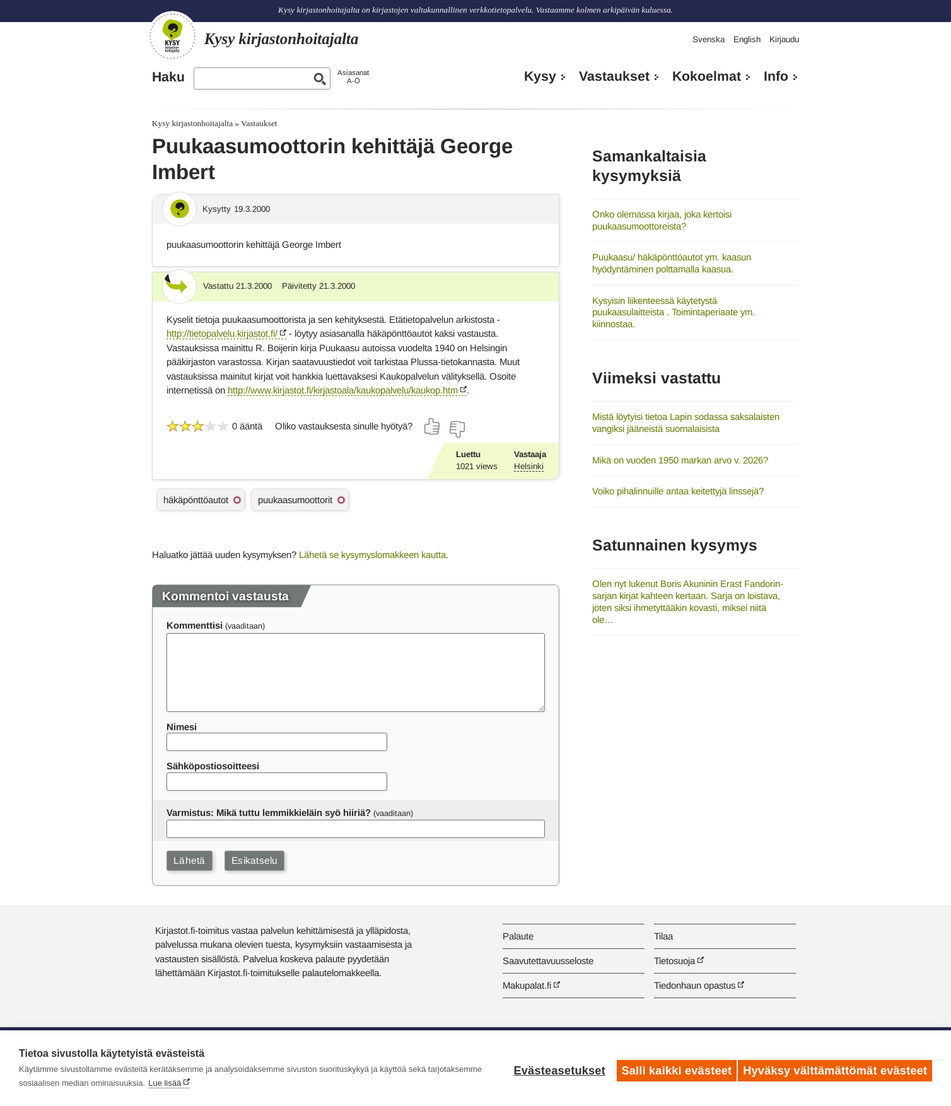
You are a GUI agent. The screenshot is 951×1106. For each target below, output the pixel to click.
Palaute (518, 936)
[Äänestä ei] (456, 429)
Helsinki (529, 466)
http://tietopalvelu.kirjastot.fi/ (221, 333)
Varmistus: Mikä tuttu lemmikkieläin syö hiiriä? (268, 812)
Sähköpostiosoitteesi (212, 765)
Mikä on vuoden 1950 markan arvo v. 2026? (680, 460)
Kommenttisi (194, 625)
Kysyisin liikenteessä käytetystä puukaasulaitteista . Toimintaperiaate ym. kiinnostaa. (673, 312)
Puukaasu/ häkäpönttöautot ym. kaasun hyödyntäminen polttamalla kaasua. (671, 263)
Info (776, 76)
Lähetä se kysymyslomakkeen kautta (372, 554)
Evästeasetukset (554, 1068)
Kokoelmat (706, 76)
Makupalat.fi (527, 985)
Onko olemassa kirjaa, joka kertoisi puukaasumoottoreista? (662, 220)
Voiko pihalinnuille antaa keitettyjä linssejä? (678, 491)
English (747, 39)
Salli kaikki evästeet (672, 1068)
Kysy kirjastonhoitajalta (192, 123)
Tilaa (663, 936)
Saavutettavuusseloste (548, 960)
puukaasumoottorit (295, 499)
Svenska (708, 39)
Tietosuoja (674, 960)
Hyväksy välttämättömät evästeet (835, 1068)
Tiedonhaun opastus (694, 985)
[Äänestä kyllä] (432, 426)
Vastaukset (614, 76)
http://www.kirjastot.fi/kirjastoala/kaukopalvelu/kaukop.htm (343, 390)
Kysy (540, 76)
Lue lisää (220, 1083)
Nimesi (181, 726)
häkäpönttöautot (195, 499)
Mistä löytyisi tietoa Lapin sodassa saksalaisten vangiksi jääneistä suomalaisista (685, 422)
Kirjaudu (784, 39)
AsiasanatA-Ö (353, 76)
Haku (168, 76)
